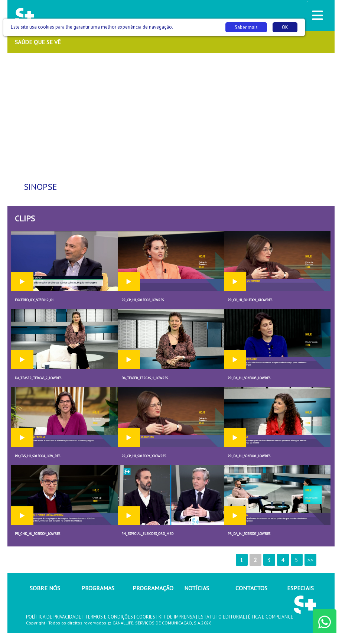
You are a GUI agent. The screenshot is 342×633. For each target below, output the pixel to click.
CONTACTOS (251, 588)
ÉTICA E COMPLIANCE (270, 617)
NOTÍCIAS (196, 588)
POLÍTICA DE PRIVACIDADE (53, 617)
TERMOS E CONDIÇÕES (109, 617)
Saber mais (246, 27)
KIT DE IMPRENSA (177, 617)
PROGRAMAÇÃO (153, 588)
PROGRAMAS (97, 588)
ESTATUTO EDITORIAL (221, 617)
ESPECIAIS (300, 588)
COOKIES (145, 617)
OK (285, 27)
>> (310, 560)
